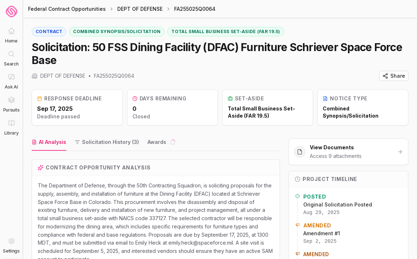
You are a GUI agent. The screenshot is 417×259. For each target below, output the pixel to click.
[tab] (49, 142)
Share (393, 76)
